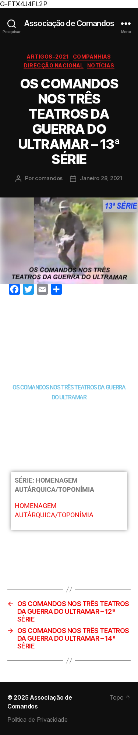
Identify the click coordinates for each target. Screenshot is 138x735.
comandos (49, 178)
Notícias (100, 65)
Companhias (92, 56)
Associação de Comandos (69, 23)
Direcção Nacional (54, 65)
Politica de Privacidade (37, 719)
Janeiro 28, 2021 (101, 178)
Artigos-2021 (48, 56)
